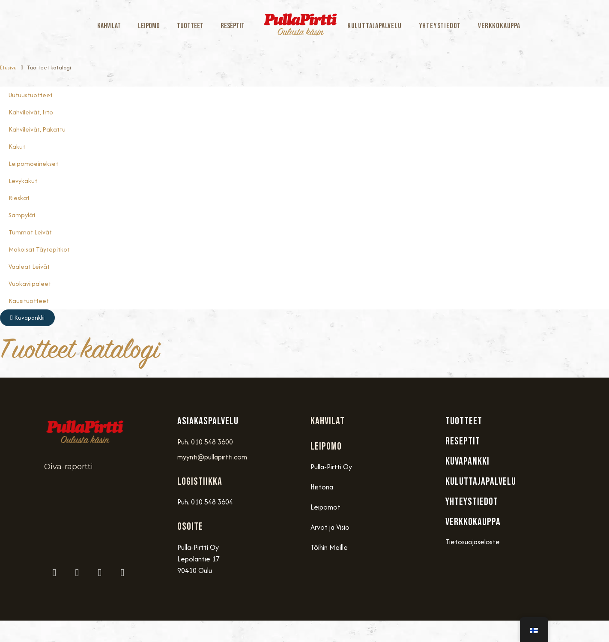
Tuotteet (190, 25)
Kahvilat (109, 25)
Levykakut (23, 180)
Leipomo (149, 25)
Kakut (17, 146)
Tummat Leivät (30, 232)
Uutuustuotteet (31, 94)
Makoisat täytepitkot (39, 249)
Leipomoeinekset (33, 163)
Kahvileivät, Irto (31, 112)
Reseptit (233, 25)
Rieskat (19, 197)
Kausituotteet (29, 300)
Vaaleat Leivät (29, 266)
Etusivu (8, 67)
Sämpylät (22, 214)
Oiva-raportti (68, 466)
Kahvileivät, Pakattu (37, 129)
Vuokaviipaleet (30, 283)
